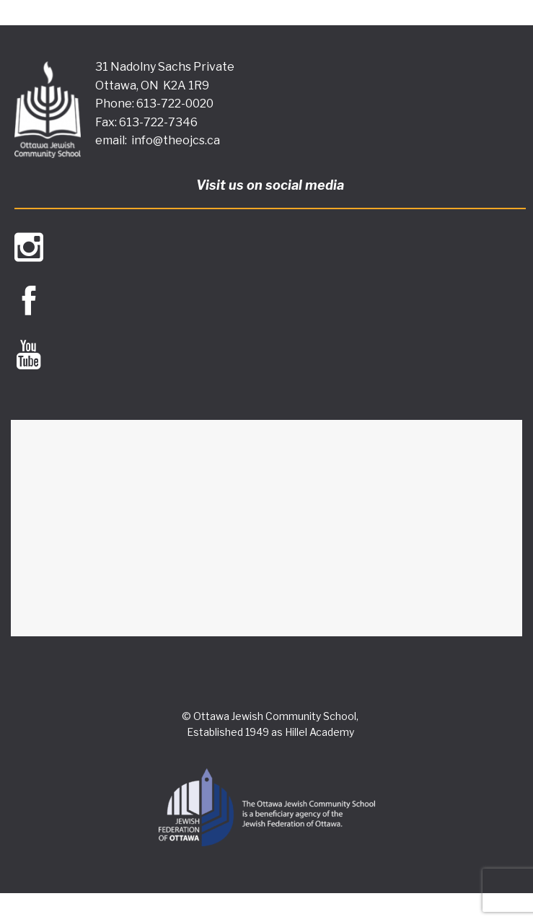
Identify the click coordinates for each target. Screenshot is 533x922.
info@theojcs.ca (175, 140)
